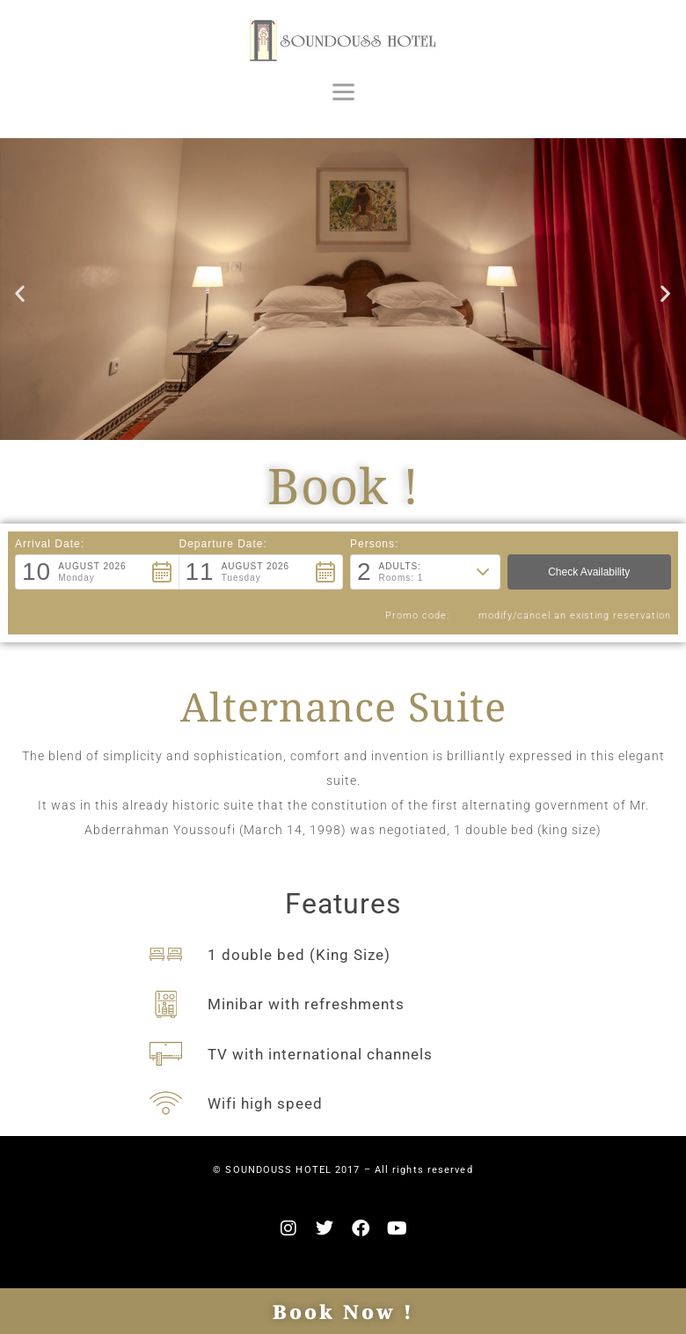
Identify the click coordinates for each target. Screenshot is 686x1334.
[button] (20, 293)
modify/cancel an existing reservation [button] (567, 615)
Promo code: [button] (407, 615)
